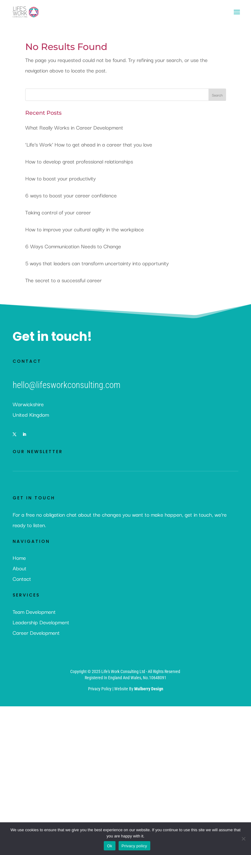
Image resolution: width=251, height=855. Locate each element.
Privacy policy (134, 846)
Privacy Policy (100, 688)
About (19, 568)
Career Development (36, 632)
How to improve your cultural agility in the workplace (84, 229)
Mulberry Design (148, 688)
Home (19, 557)
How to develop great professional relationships (79, 161)
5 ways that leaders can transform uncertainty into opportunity (97, 263)
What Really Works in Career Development (74, 127)
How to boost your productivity (60, 178)
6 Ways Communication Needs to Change (73, 246)
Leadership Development (41, 622)
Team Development (34, 611)
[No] (243, 839)
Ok (109, 846)
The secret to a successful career (63, 280)
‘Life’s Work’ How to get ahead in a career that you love (88, 144)
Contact (22, 578)
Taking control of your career (58, 212)
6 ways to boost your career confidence (71, 195)
